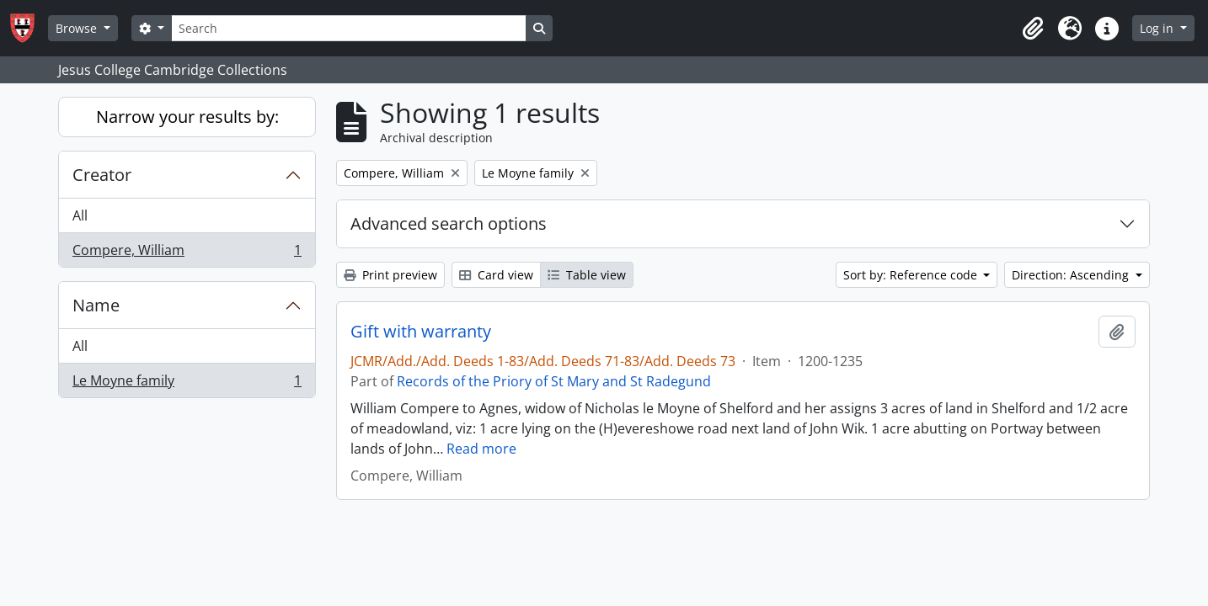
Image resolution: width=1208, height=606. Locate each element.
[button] (1032, 28)
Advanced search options (448, 223)
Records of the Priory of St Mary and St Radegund (554, 381)
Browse (78, 28)
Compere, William (187, 253)
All (80, 215)
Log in (1158, 28)
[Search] (348, 28)
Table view (587, 275)
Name (96, 305)
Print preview (390, 275)
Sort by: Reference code (912, 275)
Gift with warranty (420, 332)
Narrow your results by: (187, 116)
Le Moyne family (187, 383)
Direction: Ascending (1072, 275)
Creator (101, 174)
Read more (481, 448)
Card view (496, 275)
